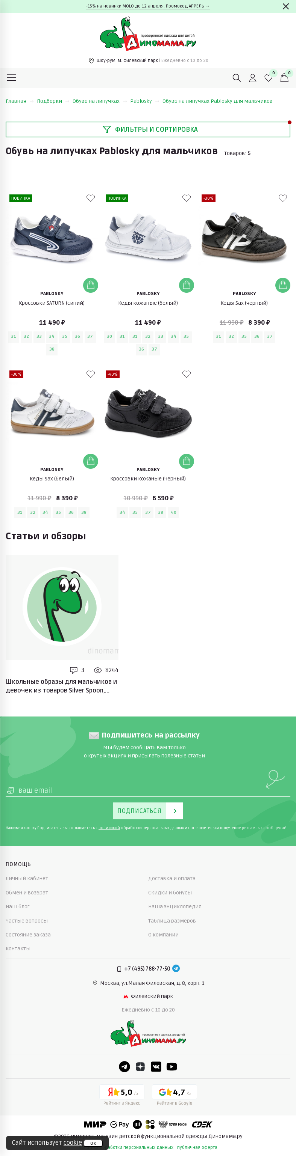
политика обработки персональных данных (126, 1147)
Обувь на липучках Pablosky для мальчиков (217, 101)
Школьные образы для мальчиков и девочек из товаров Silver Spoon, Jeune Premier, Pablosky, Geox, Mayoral (61, 686)
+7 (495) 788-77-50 (147, 969)
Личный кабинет (27, 878)
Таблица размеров (172, 921)
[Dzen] (140, 1067)
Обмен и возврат (27, 893)
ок (93, 1143)
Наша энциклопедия (175, 906)
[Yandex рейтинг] (121, 1096)
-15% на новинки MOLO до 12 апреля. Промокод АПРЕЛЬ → (148, 6)
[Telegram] (176, 969)
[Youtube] (172, 1067)
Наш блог (18, 906)
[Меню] (12, 78)
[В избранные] (90, 198)
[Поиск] (237, 78)
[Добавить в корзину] (90, 285)
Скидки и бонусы (170, 893)
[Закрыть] (285, 6)
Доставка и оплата (172, 878)
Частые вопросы (27, 921)
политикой (109, 828)
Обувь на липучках (100, 101)
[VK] (156, 1067)
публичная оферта (197, 1147)
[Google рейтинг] (174, 1096)
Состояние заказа (28, 935)
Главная (20, 101)
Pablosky (144, 101)
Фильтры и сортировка (150, 129)
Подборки (53, 101)
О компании (163, 935)
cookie (73, 1143)
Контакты (18, 948)
